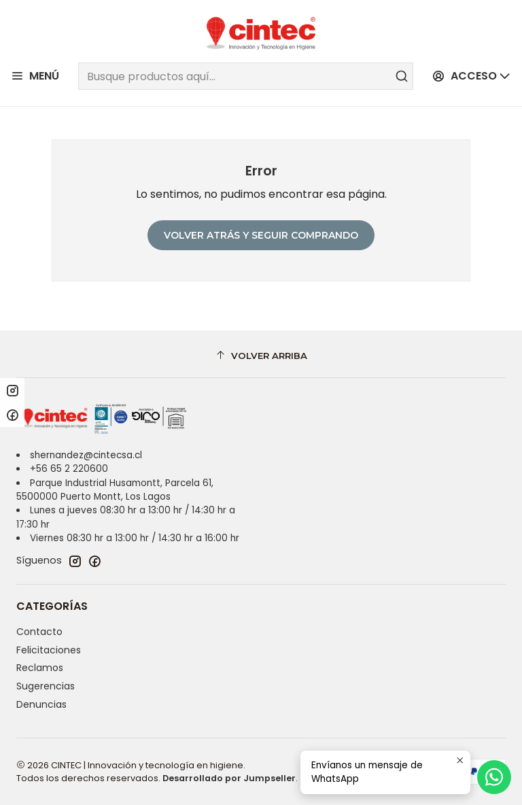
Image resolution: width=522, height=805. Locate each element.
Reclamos (39, 667)
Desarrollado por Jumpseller (229, 778)
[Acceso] (472, 76)
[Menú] (35, 76)
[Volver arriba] (261, 356)
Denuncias (41, 704)
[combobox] (245, 76)
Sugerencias (45, 686)
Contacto (39, 631)
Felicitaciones (48, 650)
